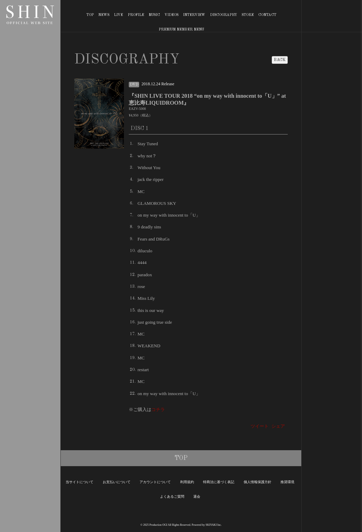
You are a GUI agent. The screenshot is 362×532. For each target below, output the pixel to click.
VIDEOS (171, 15)
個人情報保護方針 (257, 482)
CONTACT (267, 15)
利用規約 (187, 482)
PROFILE (136, 15)
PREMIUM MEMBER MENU (181, 29)
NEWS (103, 15)
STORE (248, 15)
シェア (278, 426)
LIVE (118, 15)
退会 (196, 496)
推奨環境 (287, 482)
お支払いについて (117, 482)
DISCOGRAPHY (223, 15)
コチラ (158, 409)
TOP (90, 15)
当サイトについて (79, 482)
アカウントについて (155, 482)
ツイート (260, 426)
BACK (280, 60)
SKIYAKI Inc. (213, 524)
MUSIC (154, 15)
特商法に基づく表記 (218, 482)
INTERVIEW (194, 15)
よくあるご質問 (172, 496)
